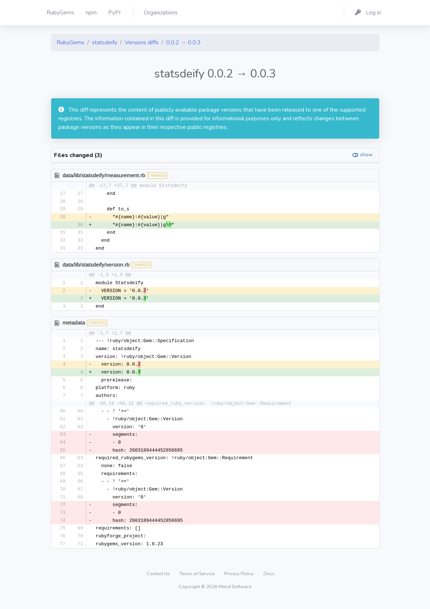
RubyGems (70, 42)
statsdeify (104, 42)
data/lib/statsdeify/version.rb (96, 266)
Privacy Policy (239, 581)
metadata (74, 325)
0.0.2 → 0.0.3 (183, 42)
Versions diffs (142, 42)
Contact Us (159, 581)
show (366, 154)
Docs (269, 581)
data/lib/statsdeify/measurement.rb (104, 175)
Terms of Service (197, 581)
